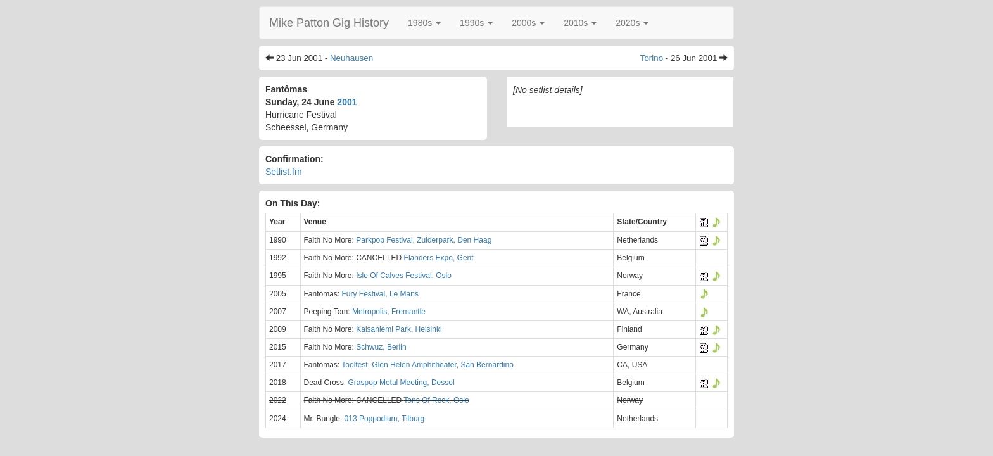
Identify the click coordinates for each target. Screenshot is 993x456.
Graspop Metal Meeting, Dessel (401, 382)
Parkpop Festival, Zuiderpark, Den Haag (423, 240)
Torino (651, 58)
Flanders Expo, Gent (439, 257)
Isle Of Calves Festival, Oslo (404, 275)
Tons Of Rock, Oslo (436, 400)
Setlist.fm (283, 172)
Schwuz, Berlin (381, 347)
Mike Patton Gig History (329, 22)
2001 (347, 102)
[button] (424, 23)
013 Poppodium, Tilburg (385, 418)
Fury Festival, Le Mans (380, 293)
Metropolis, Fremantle (389, 311)
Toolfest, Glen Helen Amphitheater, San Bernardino (427, 364)
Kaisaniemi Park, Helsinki (398, 329)
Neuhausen (351, 58)
